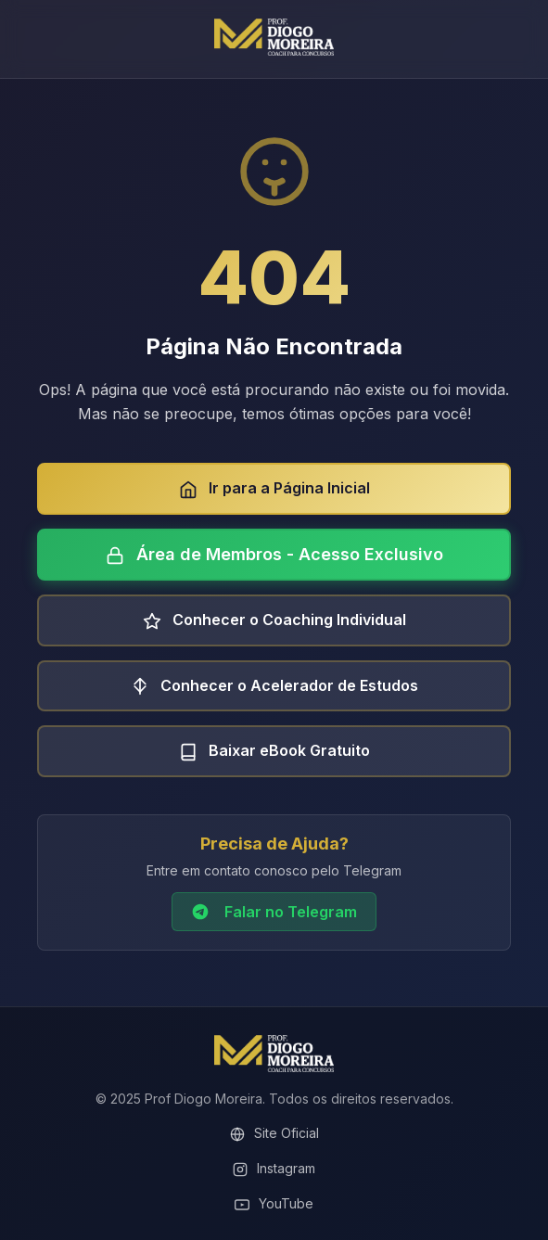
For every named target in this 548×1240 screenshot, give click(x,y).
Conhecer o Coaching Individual (274, 620)
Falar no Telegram (274, 911)
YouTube (274, 1203)
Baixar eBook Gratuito (274, 751)
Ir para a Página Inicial (274, 489)
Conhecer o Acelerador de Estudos (274, 686)
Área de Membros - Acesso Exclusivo (274, 554)
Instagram (274, 1168)
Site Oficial (274, 1133)
